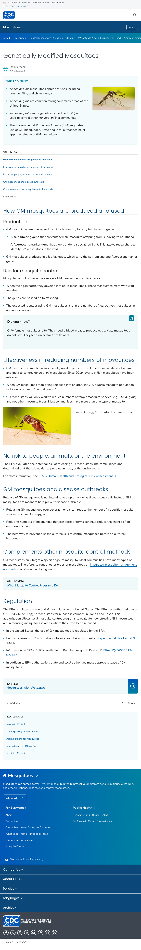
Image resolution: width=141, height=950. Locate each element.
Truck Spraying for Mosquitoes (22, 731)
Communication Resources (20, 840)
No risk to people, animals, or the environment (27, 174)
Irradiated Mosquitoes (17, 753)
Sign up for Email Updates (25, 859)
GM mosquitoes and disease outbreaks (23, 181)
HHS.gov (8, 941)
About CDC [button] (13, 879)
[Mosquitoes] (70, 775)
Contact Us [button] (13, 869)
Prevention (20, 38)
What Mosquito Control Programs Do (32, 585)
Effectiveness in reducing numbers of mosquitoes (29, 167)
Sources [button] (14, 702)
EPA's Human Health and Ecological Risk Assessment (77, 476)
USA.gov (22, 941)
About (6, 38)
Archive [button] (10, 907)
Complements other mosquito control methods (28, 189)
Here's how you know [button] (16, 6)
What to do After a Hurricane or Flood (99, 38)
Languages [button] (13, 898)
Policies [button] (10, 888)
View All (12, 798)
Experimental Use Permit (116, 638)
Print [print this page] (122, 702)
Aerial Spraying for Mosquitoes (22, 738)
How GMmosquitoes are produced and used (27, 159)
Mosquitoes (12, 27)
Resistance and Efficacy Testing (90, 815)
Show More (9, 196)
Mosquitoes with (21, 746)
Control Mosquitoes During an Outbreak (52, 38)
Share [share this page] (131, 702)
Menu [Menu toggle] (132, 27)
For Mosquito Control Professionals (92, 821)
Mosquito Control (15, 724)
